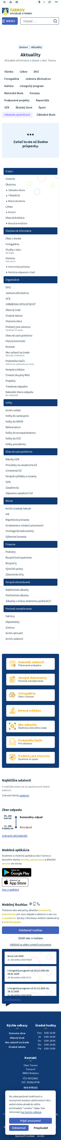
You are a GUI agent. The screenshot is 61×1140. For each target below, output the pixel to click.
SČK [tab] (6, 93)
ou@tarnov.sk (30, 1080)
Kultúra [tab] (9, 71)
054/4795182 (31, 1072)
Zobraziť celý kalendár (14, 820)
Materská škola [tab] (13, 78)
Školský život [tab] (24, 93)
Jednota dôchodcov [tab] (38, 64)
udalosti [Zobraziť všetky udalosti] (24, 780)
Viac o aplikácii (10, 874)
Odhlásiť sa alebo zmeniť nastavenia (30, 929)
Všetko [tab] (8, 57)
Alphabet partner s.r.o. (45, 1099)
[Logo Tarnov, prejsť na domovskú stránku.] (30, 11)
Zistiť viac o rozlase (30, 923)
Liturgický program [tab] (32, 71)
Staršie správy (13, 984)
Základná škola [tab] (45, 100)
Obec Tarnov (39, 1102)
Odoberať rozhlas (30, 915)
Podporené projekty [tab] (17, 85)
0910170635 (30, 1076)
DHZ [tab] (36, 57)
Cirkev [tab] (23, 57)
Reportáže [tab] (42, 85)
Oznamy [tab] (35, 78)
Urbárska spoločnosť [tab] (17, 100)
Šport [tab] (42, 93)
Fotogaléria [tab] (11, 64)
